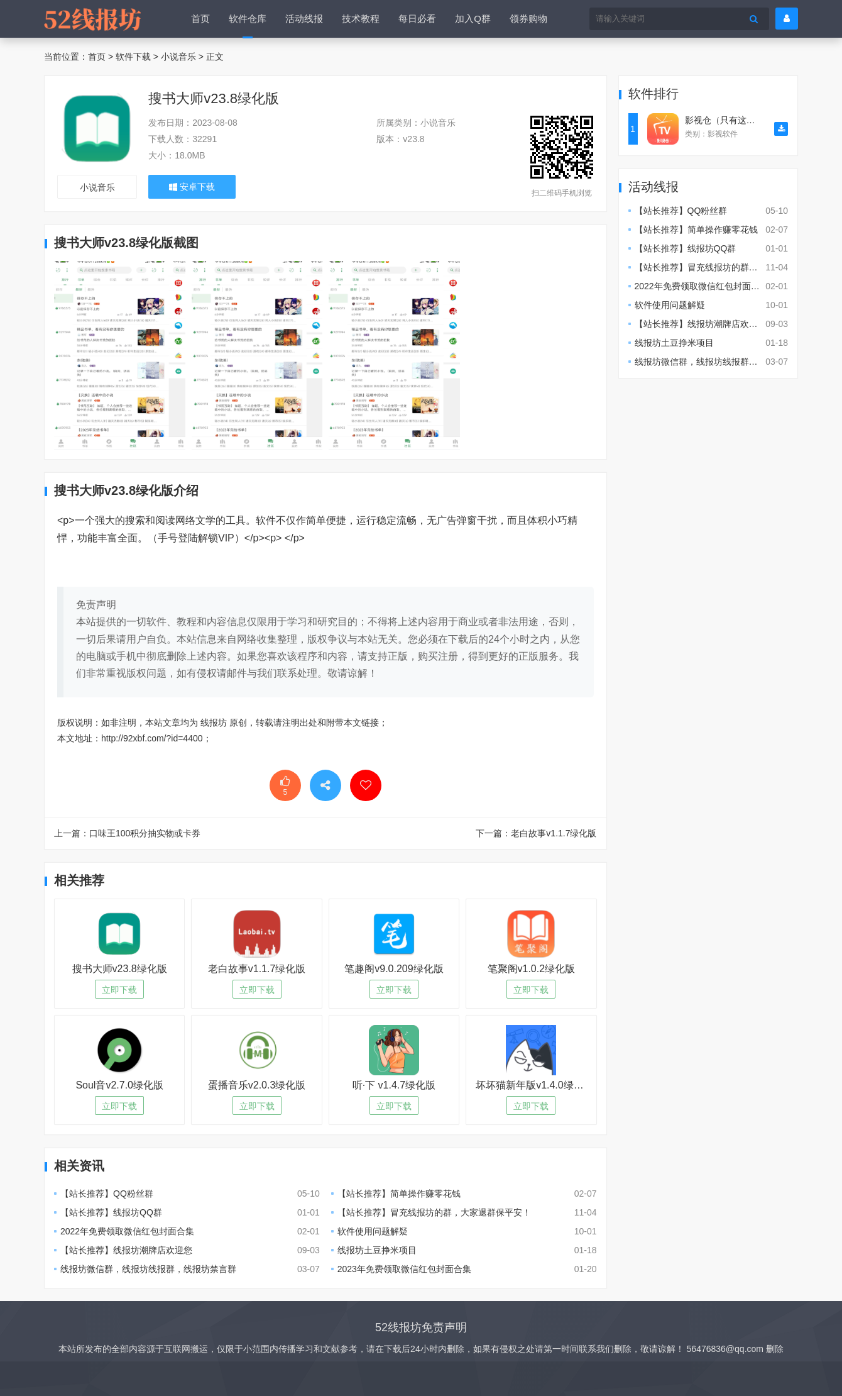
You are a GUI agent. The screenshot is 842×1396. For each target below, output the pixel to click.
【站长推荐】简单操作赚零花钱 (399, 1193)
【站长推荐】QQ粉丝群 (106, 1193)
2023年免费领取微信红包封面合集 (404, 1269)
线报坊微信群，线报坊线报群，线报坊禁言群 (148, 1269)
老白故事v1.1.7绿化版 (553, 833)
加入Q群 (473, 18)
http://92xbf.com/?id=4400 (152, 738)
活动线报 (304, 18)
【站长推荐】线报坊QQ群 (111, 1212)
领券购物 (528, 18)
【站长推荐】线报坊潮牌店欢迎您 (126, 1250)
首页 (200, 18)
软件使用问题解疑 (372, 1231)
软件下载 (133, 57)
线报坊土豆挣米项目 (377, 1250)
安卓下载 (192, 187)
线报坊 (213, 722)
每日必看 (417, 18)
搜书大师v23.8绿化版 (213, 98)
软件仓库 (247, 18)
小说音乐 (178, 57)
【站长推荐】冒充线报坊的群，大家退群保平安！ (434, 1212)
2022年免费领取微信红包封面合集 (127, 1231)
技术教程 (361, 18)
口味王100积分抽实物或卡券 (144, 833)
